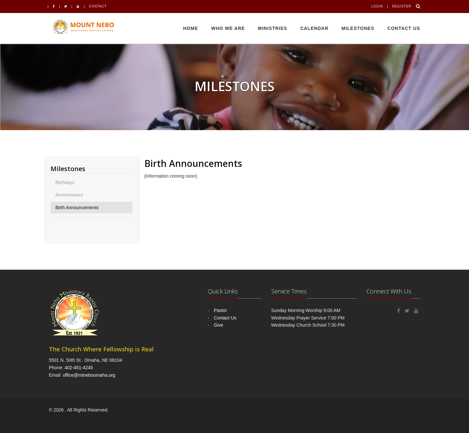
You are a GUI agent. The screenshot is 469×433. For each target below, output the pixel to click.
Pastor (220, 310)
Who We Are (228, 28)
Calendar (314, 28)
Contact (98, 6)
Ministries (272, 28)
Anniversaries (69, 194)
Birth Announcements (77, 207)
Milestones (358, 28)
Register (401, 6)
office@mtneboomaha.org (89, 375)
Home (190, 28)
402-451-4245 (78, 367)
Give (218, 325)
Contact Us (403, 28)
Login (377, 6)
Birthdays (64, 182)
